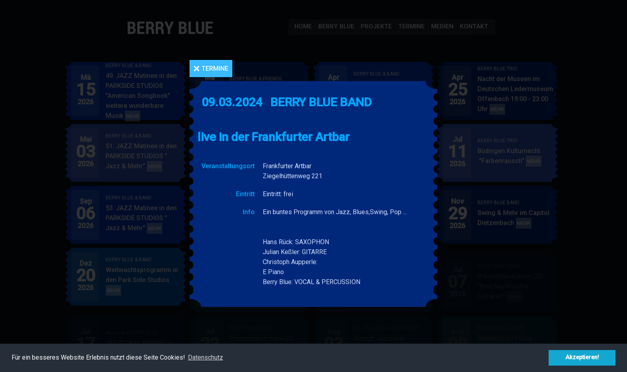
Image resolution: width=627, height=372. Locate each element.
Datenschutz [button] (205, 357)
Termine (215, 68)
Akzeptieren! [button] (582, 357)
